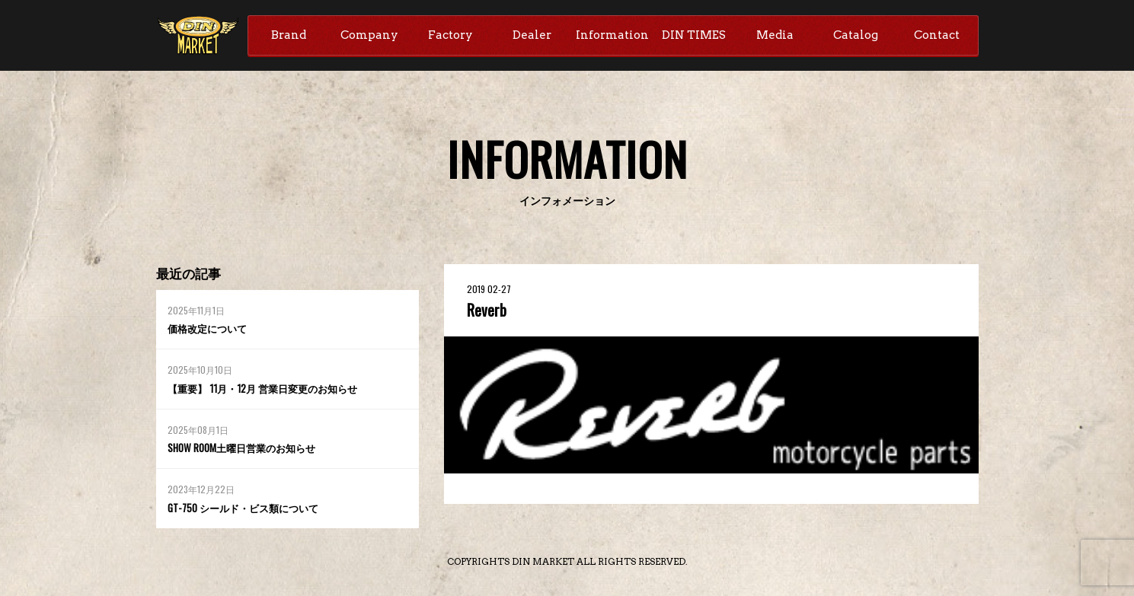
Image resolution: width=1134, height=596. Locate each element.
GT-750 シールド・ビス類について (248, 510)
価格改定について (210, 330)
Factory (450, 36)
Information (612, 36)
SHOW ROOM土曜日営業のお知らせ (247, 449)
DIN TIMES (694, 36)
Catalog (855, 36)
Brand (288, 36)
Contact (937, 36)
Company (369, 36)
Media (775, 36)
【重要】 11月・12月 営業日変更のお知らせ (269, 390)
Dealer (532, 36)
